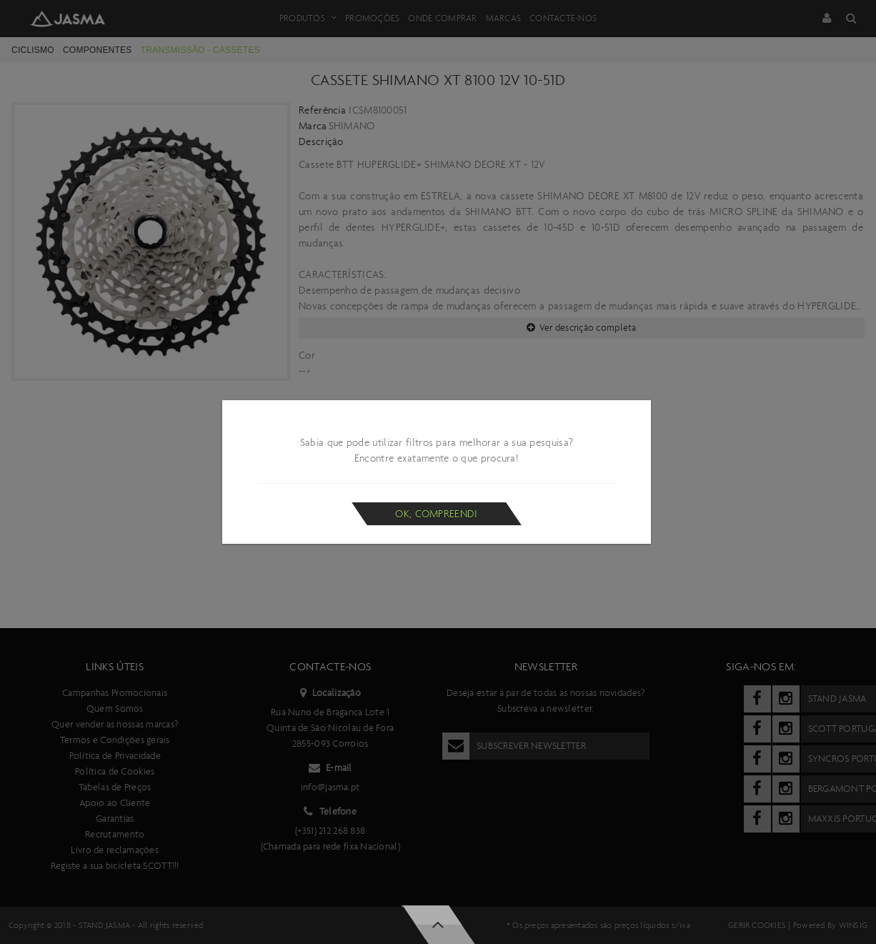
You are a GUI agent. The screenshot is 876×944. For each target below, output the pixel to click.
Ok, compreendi (436, 513)
